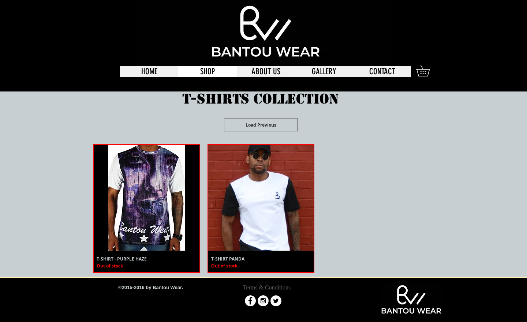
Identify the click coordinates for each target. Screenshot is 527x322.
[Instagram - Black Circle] (406, 11)
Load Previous (261, 125)
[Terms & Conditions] (266, 288)
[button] (428, 70)
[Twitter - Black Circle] (419, 11)
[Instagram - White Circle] (263, 300)
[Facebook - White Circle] (250, 300)
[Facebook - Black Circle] (394, 11)
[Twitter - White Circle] (275, 300)
